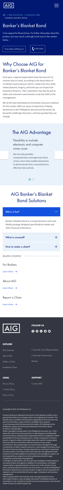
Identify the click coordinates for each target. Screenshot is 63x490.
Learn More (8, 271)
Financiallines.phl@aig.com (14, 49)
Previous (4, 155)
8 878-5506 (37, 49)
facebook (33, 331)
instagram (37, 331)
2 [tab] (33, 179)
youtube (49, 331)
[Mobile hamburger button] (56, 5)
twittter (45, 331)
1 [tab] (30, 179)
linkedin (41, 331)
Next (59, 155)
